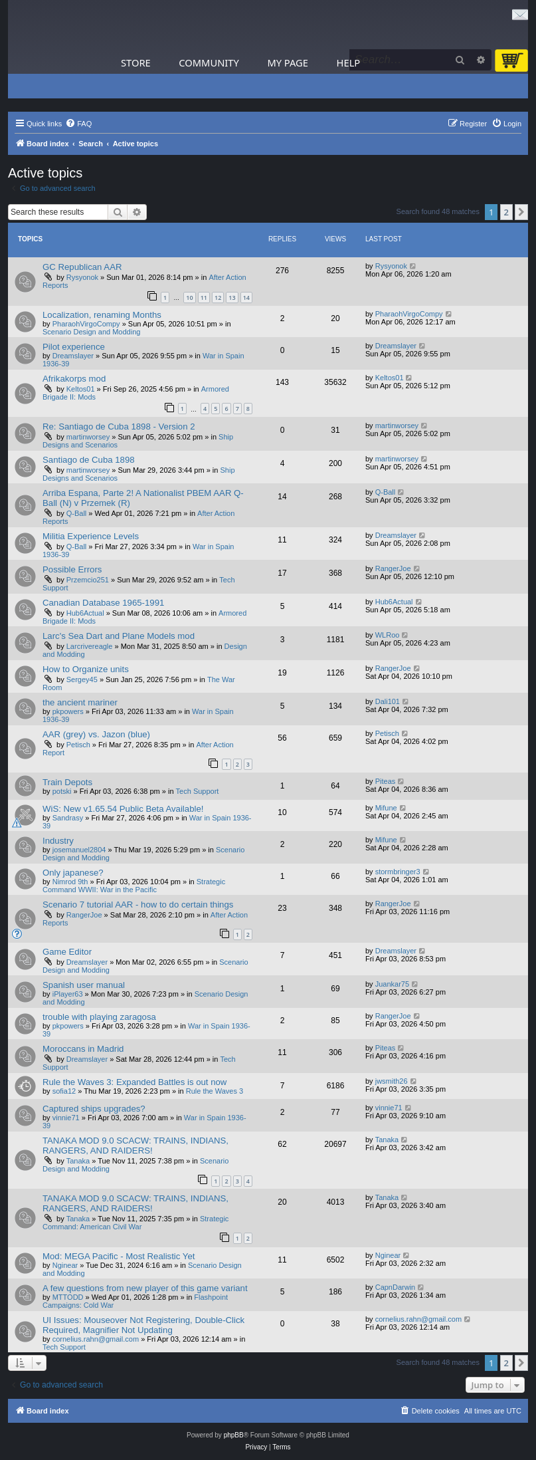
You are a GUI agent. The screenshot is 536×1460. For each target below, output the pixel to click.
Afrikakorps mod (74, 379)
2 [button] (506, 212)
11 (204, 297)
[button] (521, 212)
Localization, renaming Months (102, 315)
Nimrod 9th (70, 882)
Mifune (386, 808)
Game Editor (67, 952)
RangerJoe (393, 568)
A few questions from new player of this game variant (145, 1288)
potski (62, 791)
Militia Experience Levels (91, 536)
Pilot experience (74, 347)
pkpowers (68, 711)
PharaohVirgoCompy (86, 324)
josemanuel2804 (79, 850)
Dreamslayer (73, 356)
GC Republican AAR (82, 267)
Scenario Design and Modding (91, 332)
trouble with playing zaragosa (99, 1017)
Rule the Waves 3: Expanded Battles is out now (134, 1082)
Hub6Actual (85, 613)
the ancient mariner (80, 702)
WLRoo (387, 635)
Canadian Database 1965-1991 (103, 603)
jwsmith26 (391, 1081)
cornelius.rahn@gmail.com (95, 1339)
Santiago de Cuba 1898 (89, 460)
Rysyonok (82, 277)
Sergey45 (82, 679)
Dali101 (387, 701)
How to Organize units (86, 669)
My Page (287, 62)
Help (349, 62)
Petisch (78, 745)
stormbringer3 (397, 872)
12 (218, 297)
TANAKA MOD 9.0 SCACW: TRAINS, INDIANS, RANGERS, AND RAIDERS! (135, 1146)
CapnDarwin (395, 1287)
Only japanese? (73, 873)
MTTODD (68, 1297)
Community (208, 62)
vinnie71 (66, 1118)
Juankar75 (392, 984)
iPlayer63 (67, 994)
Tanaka (78, 1161)
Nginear (65, 1265)
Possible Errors (72, 569)
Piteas (385, 781)
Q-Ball (76, 513)
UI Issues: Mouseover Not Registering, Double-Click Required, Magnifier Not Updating (143, 1325)
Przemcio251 (87, 580)
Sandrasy (67, 818)
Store (136, 62)
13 (231, 297)
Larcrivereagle (89, 646)
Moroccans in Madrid (83, 1049)
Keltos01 (80, 389)
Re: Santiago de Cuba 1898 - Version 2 (119, 426)
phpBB (234, 1435)
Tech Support (197, 791)
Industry (58, 841)
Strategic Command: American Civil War (135, 1223)
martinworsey (88, 437)
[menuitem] (78, 124)
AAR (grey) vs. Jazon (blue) (96, 734)
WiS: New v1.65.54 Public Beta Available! (123, 809)
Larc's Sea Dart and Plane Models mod (119, 636)
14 (246, 297)
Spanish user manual (84, 985)
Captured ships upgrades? (94, 1109)
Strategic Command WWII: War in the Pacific (134, 886)
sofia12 (64, 1091)
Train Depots (67, 782)
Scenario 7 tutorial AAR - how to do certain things (138, 905)
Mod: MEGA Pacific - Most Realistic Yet (119, 1256)
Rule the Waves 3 (214, 1091)
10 (189, 297)
